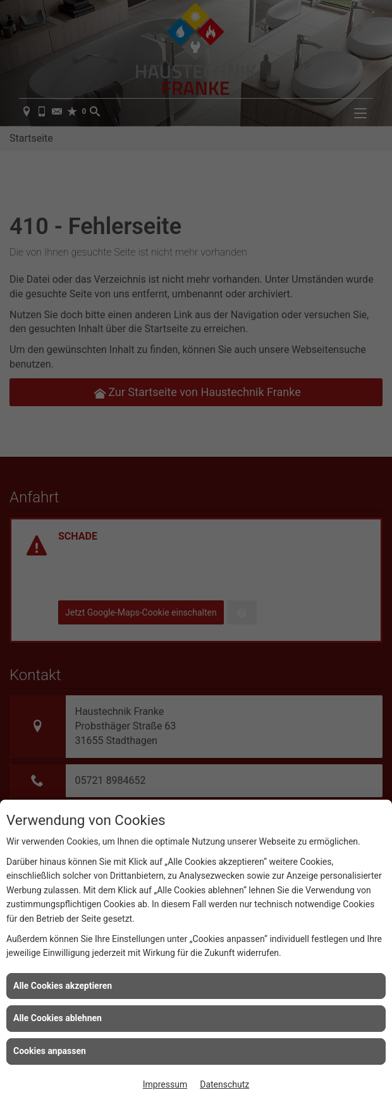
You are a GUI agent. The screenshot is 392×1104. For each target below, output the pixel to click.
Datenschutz (224, 1084)
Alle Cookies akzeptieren (62, 986)
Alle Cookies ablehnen (57, 1018)
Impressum (165, 1084)
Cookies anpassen (49, 1051)
